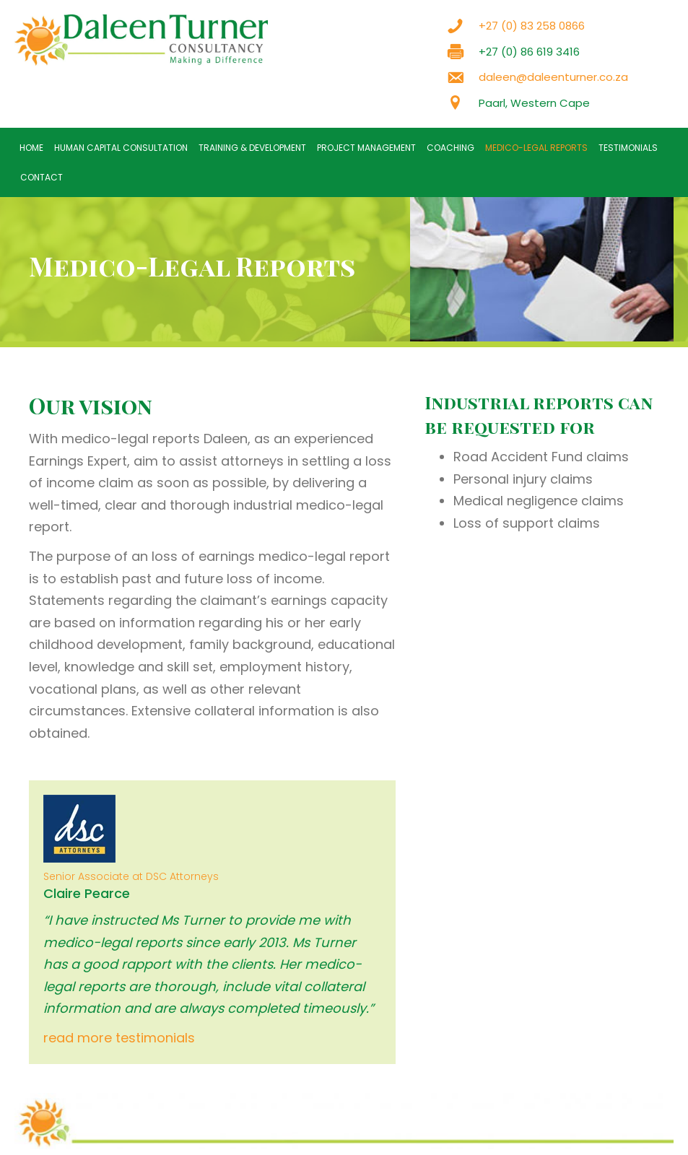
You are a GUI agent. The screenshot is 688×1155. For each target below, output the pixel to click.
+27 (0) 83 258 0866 (532, 25)
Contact (41, 177)
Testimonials (628, 147)
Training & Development (252, 147)
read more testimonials (119, 1038)
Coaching (450, 147)
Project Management (366, 147)
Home (31, 147)
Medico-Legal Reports (536, 147)
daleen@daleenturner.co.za (553, 76)
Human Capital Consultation (121, 147)
